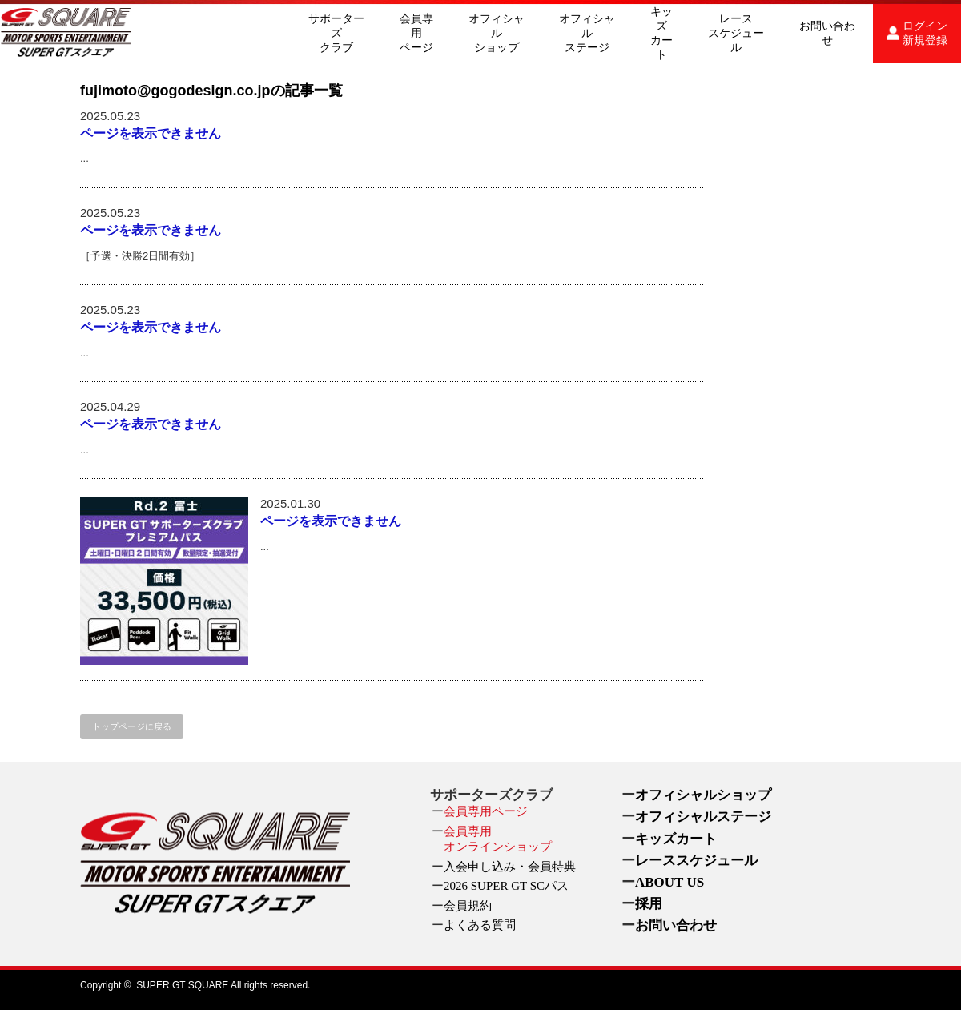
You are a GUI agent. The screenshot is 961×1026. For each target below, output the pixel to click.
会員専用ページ (416, 33)
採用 (648, 903)
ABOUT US (669, 882)
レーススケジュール (736, 33)
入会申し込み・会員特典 (510, 866)
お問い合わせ (827, 33)
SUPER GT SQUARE (182, 985)
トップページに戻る (131, 726)
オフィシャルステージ (587, 33)
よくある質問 (480, 925)
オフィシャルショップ (496, 33)
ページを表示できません (150, 133)
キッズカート (661, 33)
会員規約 (468, 905)
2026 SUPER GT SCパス (506, 885)
